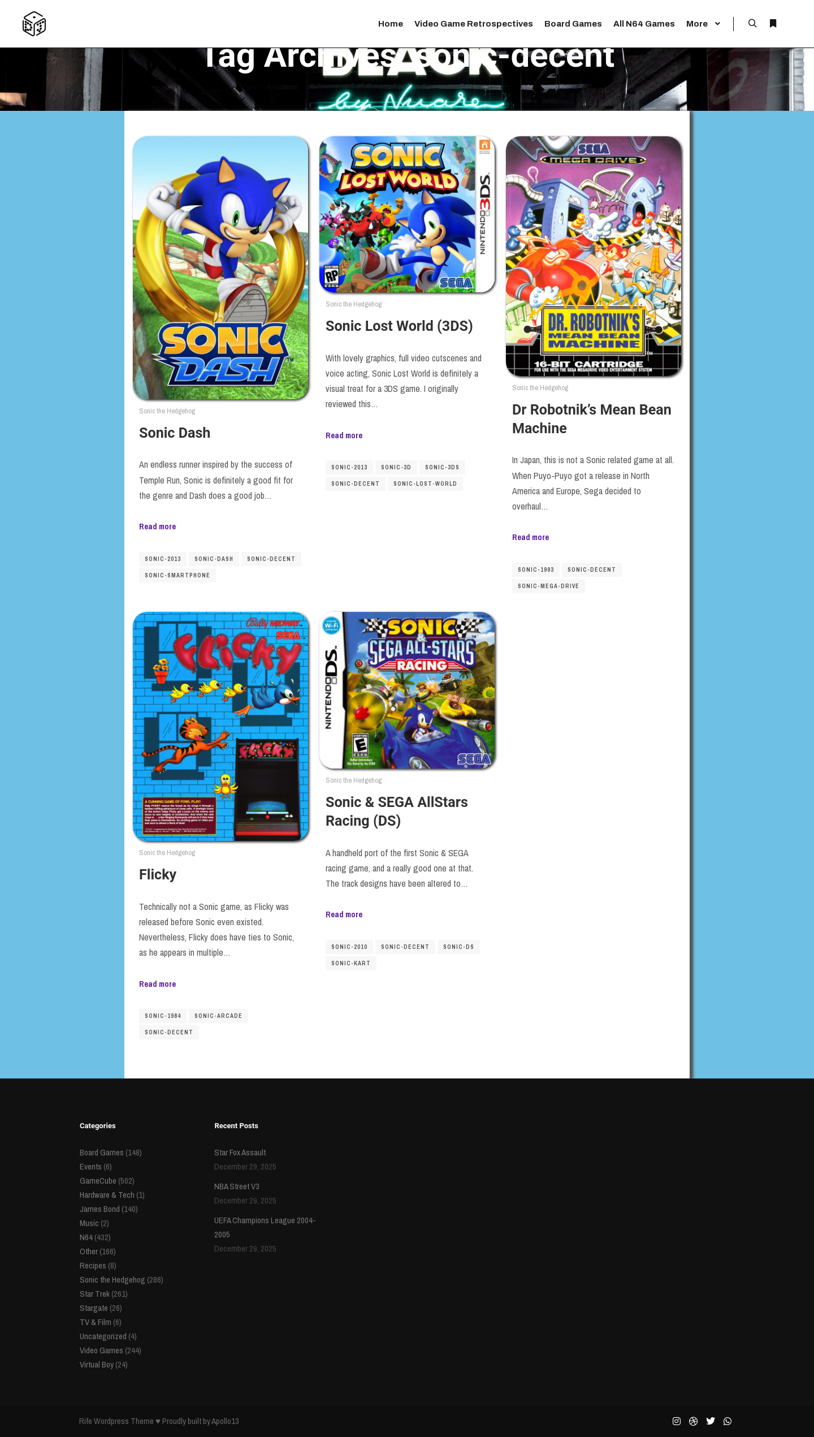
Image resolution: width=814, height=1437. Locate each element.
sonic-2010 (349, 947)
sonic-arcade (218, 1016)
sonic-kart (351, 963)
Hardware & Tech (107, 1195)
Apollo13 (225, 1421)
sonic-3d (396, 467)
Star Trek (95, 1294)
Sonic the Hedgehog (167, 411)
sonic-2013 (163, 559)
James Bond (100, 1209)
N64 (86, 1237)
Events (91, 1166)
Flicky (157, 874)
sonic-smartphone (177, 575)
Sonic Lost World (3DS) (399, 326)
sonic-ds (458, 947)
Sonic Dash (174, 433)
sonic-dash (213, 559)
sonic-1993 (536, 569)
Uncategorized (103, 1336)
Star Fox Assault (240, 1152)
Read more (157, 526)
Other (89, 1251)
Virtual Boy (97, 1364)
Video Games (101, 1350)
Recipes (93, 1265)
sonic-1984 (163, 1016)
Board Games (102, 1152)
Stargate (94, 1308)
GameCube (98, 1180)
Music (89, 1223)
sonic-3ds (442, 467)
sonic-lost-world (425, 483)
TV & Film (95, 1322)
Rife (85, 1421)
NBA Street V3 (236, 1186)
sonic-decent (271, 559)
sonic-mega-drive (548, 586)
